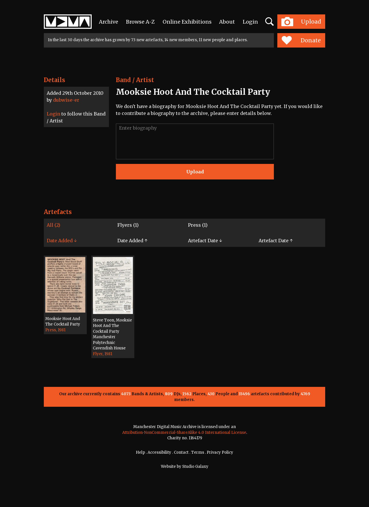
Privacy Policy (220, 452)
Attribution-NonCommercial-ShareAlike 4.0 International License (184, 432)
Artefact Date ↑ (276, 240)
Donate (301, 40)
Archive (108, 21)
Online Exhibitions (187, 21)
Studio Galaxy (195, 466)
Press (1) (198, 225)
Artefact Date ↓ (205, 240)
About (227, 21)
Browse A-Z (140, 21)
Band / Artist (135, 80)
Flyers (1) (128, 225)
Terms (197, 452)
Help (140, 452)
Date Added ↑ (132, 240)
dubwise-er (66, 100)
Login (250, 21)
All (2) (53, 225)
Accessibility (159, 452)
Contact (181, 452)
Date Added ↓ (62, 240)
